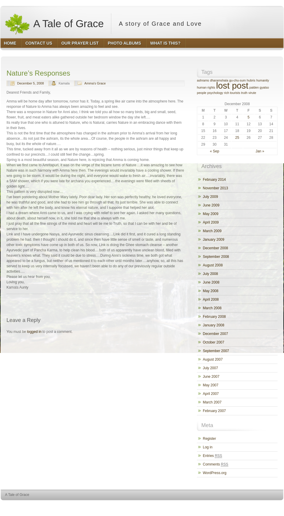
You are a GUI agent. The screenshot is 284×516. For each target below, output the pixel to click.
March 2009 (212, 231)
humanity (262, 80)
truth (244, 93)
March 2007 (212, 402)
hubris (251, 80)
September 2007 (216, 351)
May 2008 (210, 291)
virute (252, 93)
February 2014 (214, 180)
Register (209, 439)
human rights (206, 87)
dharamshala (219, 80)
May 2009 (210, 214)
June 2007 (211, 377)
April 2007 (211, 394)
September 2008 (216, 257)
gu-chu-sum (237, 80)
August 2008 (213, 265)
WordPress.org (214, 473)
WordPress (240, 505)
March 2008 (212, 308)
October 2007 (213, 342)
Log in (208, 447)
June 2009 (211, 205)
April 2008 (211, 299)
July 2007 (210, 368)
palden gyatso (259, 87)
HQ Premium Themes (268, 505)
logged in (34, 332)
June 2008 (211, 282)
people (201, 93)
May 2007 (210, 385)
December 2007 (215, 334)
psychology (215, 93)
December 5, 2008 (30, 83)
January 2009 (213, 239)
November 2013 (215, 188)
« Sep (214, 151)
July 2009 (210, 197)
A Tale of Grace (54, 23)
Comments (215, 464)
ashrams (203, 80)
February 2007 (214, 411)
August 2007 (213, 359)
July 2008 (210, 274)
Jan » (260, 151)
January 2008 (213, 325)
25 (237, 138)
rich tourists (232, 93)
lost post (232, 85)
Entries (212, 456)
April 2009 (211, 222)
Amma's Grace (95, 83)
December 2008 (215, 248)
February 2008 (214, 317)
